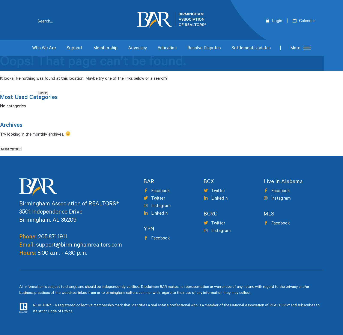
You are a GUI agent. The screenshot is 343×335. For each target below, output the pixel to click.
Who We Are (44, 48)
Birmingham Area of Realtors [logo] (171, 20)
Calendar (307, 21)
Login (277, 21)
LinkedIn (159, 213)
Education (167, 48)
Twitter (158, 198)
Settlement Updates (251, 48)
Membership (105, 48)
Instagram (161, 206)
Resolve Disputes (204, 48)
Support (75, 48)
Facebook (160, 191)
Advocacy (137, 48)
